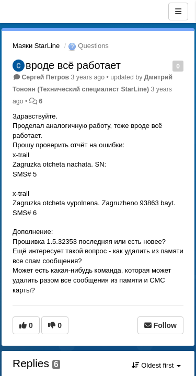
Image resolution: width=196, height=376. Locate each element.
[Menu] (178, 11)
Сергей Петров (45, 77)
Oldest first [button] (156, 365)
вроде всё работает (73, 65)
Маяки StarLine (36, 46)
